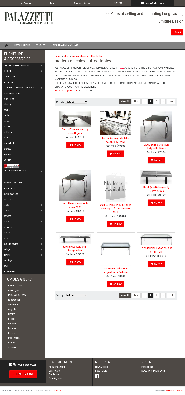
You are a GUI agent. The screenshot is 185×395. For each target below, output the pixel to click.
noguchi (7, 110)
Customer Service (82, 3)
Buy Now (76, 144)
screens (7, 216)
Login (52, 3)
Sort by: (60, 101)
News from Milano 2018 (153, 370)
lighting (7, 255)
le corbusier (9, 82)
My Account (26, 3)
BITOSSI (7, 71)
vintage (7, 249)
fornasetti (13, 304)
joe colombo (9, 188)
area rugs (8, 227)
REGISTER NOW (23, 374)
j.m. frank (8, 160)
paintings (8, 260)
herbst (7, 121)
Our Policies (55, 374)
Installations (9, 271)
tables (66, 56)
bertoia (7, 137)
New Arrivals (101, 366)
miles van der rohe (17, 295)
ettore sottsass (11, 194)
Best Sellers (101, 370)
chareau (7, 148)
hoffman (8, 132)
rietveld (7, 126)
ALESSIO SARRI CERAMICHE (16, 65)
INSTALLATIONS (22, 45)
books (7, 266)
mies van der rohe (12, 93)
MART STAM (9, 76)
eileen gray (8, 104)
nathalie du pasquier (13, 182)
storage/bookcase (12, 243)
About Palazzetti (57, 366)
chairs (6, 210)
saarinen (8, 154)
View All (125, 101)
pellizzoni (8, 199)
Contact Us (54, 370)
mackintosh (9, 143)
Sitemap (57, 390)
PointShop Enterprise (174, 390)
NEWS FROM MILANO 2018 (64, 45)
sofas (6, 221)
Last (171, 101)
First (136, 101)
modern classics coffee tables (87, 56)
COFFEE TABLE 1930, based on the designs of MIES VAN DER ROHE (115, 208)
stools (7, 232)
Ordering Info (55, 378)
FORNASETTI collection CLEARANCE (20, 87)
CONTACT (41, 45)
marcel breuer (10, 99)
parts (6, 238)
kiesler (7, 115)
